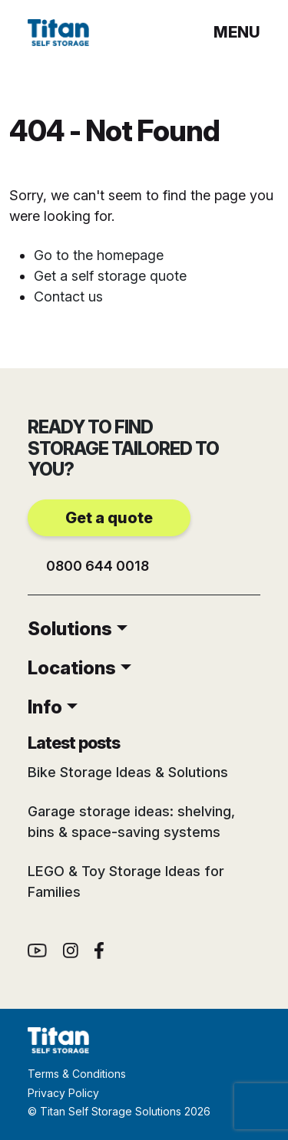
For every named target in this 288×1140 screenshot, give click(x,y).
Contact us (68, 296)
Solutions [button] (70, 629)
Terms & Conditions (77, 1073)
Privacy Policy (63, 1092)
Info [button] (45, 707)
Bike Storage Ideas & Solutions (128, 772)
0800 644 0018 (97, 566)
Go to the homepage (99, 255)
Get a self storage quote (110, 276)
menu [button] (237, 32)
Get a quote (109, 518)
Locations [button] (72, 668)
